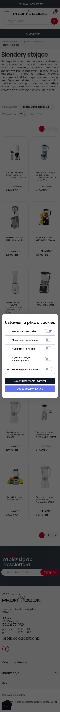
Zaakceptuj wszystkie (30, 389)
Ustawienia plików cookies (30, 322)
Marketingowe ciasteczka (25, 339)
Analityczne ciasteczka (23, 348)
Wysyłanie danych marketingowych (21, 359)
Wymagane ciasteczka (24, 331)
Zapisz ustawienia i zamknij (30, 381)
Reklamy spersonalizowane (26, 369)
